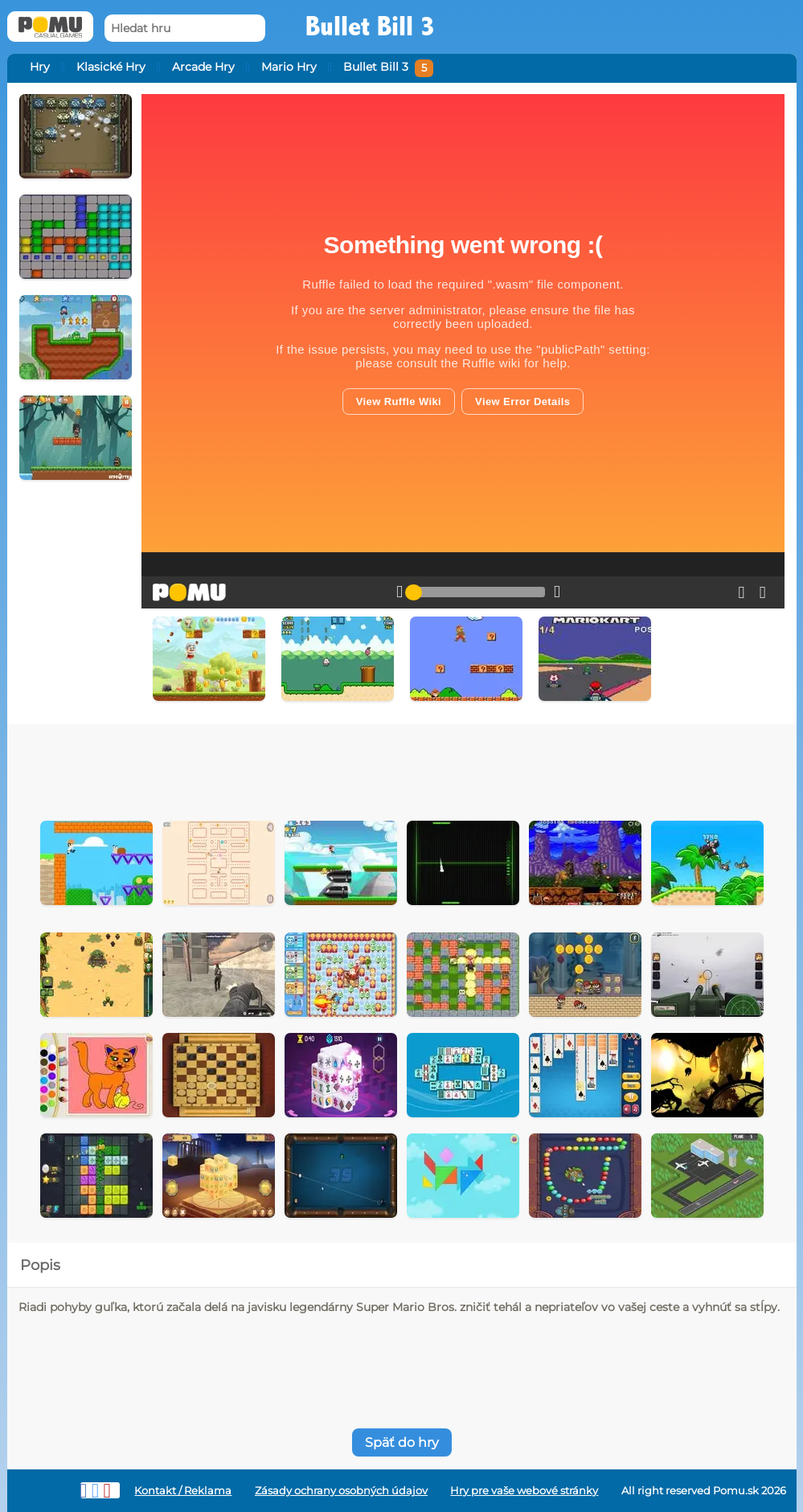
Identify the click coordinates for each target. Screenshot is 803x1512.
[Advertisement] (401, 768)
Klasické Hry (110, 66)
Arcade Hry (203, 66)
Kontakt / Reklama (182, 1491)
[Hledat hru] (184, 28)
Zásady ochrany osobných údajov (341, 1491)
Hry (40, 66)
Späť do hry (402, 1442)
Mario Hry (289, 66)
